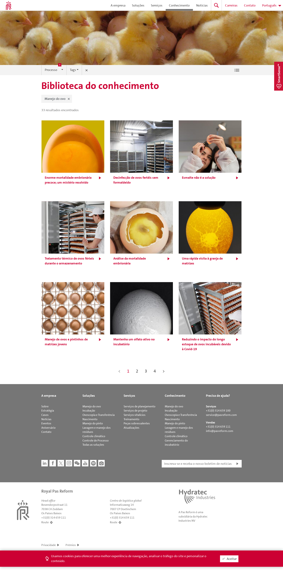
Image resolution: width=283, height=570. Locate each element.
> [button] (163, 371)
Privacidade (48, 545)
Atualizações (131, 428)
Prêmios (71, 545)
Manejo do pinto (92, 423)
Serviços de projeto (135, 410)
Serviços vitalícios (134, 415)
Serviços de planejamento (139, 406)
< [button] (119, 371)
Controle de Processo (95, 440)
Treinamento (131, 419)
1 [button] (128, 371)
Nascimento (89, 419)
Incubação (88, 410)
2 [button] (137, 371)
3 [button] (146, 371)
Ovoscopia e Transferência (98, 415)
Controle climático (93, 436)
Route (45, 522)
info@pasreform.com (219, 431)
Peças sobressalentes (137, 423)
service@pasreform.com (221, 415)
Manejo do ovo (91, 406)
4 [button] (155, 371)
